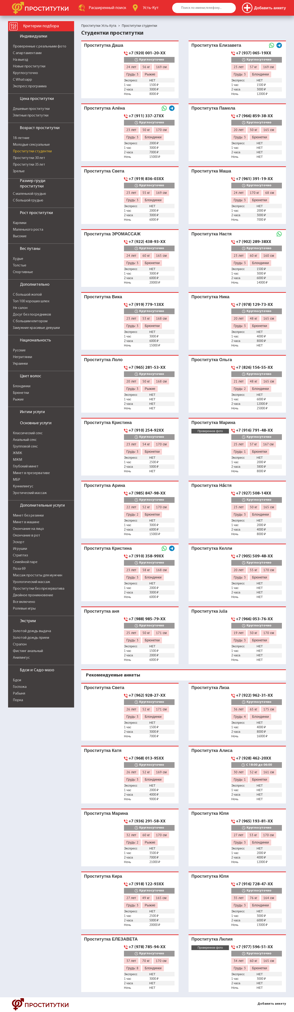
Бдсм (17, 680)
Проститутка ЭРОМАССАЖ (112, 234)
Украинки (20, 364)
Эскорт (18, 542)
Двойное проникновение (33, 595)
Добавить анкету (271, 1004)
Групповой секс (25, 446)
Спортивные (23, 272)
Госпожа (20, 687)
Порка (18, 700)
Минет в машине (26, 522)
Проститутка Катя (102, 750)
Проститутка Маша (211, 171)
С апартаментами (27, 53)
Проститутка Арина (104, 485)
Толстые (19, 265)
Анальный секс (25, 440)
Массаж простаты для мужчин (37, 575)
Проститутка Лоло (103, 359)
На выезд (20, 60)
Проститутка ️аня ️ (102, 611)
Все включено (24, 602)
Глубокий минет (25, 466)
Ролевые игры (24, 609)
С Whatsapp (22, 80)
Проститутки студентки (32, 151)
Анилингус (21, 658)
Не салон (20, 308)
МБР (16, 480)
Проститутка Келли (211, 548)
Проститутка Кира (103, 876)
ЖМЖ (17, 453)
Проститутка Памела (213, 108)
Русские (19, 350)
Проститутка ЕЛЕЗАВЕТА (111, 939)
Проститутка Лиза (210, 687)
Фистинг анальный (28, 651)
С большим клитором (30, 321)
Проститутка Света (104, 171)
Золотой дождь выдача (32, 631)
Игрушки (20, 549)
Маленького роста (28, 230)
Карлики (19, 223)
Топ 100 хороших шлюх (31, 301)
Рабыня (19, 693)
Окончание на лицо (28, 529)
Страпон (20, 644)
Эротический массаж (30, 493)
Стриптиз (20, 555)
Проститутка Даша (103, 45)
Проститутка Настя (211, 234)
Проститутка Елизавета (216, 45)
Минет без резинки (28, 516)
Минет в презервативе (31, 473)
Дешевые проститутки (31, 109)
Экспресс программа (30, 86)
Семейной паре (25, 562)
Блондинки (21, 386)
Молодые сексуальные (31, 145)
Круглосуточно (25, 73)
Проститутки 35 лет (29, 165)
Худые (18, 259)
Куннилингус (23, 486)
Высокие (20, 236)
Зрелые (19, 171)
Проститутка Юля (210, 813)
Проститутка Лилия (212, 939)
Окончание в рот (26, 535)
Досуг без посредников (32, 315)
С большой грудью (28, 200)
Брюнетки (21, 393)
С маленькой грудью (29, 194)
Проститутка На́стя (211, 485)
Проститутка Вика (103, 296)
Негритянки (22, 357)
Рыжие (18, 399)
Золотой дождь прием (31, 638)
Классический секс (28, 433)
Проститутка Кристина (108, 422)
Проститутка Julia (209, 611)
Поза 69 (19, 569)
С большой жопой (27, 295)
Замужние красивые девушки (36, 328)
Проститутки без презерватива (38, 589)
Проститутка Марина (213, 422)
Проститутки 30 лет (29, 158)
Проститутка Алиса (211, 750)
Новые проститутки (29, 66)
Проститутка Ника (210, 296)
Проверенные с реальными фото (39, 46)
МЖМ (17, 460)
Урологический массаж (31, 582)
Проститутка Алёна (104, 108)
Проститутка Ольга (211, 359)
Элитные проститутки (30, 115)
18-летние (21, 138)
